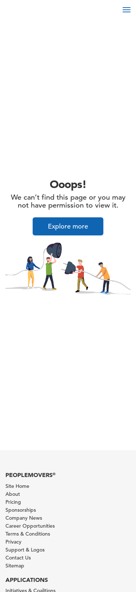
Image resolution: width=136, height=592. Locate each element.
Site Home (17, 486)
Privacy (13, 541)
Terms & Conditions (27, 534)
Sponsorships (20, 510)
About (12, 494)
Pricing (13, 502)
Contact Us (18, 557)
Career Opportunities (30, 526)
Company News (23, 518)
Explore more (68, 226)
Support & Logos (25, 549)
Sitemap (14, 565)
